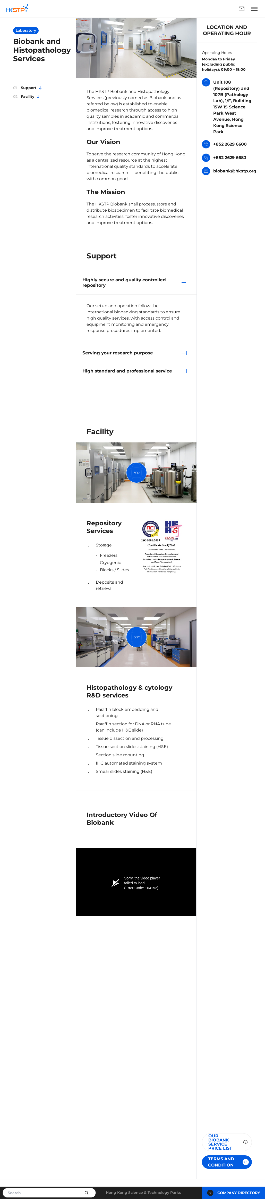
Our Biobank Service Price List (228, 1142)
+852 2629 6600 (224, 144)
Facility (27, 96)
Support (28, 88)
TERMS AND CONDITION (228, 1162)
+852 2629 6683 (224, 158)
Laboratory (26, 30)
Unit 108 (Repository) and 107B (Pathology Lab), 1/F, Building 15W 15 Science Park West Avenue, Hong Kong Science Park (226, 106)
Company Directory (233, 1193)
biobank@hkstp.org (229, 171)
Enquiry (241, 8)
